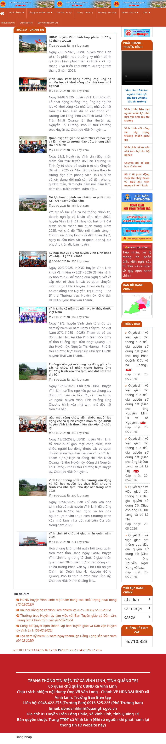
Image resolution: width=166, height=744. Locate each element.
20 (63, 650)
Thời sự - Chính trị (85, 12)
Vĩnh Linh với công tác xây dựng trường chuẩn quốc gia (137, 134)
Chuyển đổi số (26, 22)
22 (71, 650)
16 (46, 650)
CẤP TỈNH (137, 600)
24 (80, 650)
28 (97, 650)
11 (24, 650)
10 (20, 650)
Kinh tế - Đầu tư (130, 12)
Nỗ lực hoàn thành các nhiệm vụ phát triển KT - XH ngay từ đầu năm (80, 198)
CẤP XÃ (137, 617)
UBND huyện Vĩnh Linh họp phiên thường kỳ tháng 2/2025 (80, 38)
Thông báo (131, 323)
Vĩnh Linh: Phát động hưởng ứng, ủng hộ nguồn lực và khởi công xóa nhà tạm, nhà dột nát (80, 82)
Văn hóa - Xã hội (64, 12)
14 (37, 650)
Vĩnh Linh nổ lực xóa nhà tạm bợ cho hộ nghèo (137, 151)
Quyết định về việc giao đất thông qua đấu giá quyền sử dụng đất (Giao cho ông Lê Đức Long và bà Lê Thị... (137, 459)
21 (67, 650)
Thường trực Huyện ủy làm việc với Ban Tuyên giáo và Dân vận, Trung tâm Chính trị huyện (66, 617)
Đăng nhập (24, 737)
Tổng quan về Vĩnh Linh (40, 12)
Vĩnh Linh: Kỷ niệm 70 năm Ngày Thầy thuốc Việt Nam (80, 310)
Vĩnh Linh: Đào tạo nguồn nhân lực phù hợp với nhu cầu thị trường (136, 95)
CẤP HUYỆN (137, 608)
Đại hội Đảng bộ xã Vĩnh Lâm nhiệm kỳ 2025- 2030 (63, 610)
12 (29, 650)
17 (50, 650)
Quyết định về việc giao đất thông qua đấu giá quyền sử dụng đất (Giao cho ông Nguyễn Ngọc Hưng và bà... (137, 556)
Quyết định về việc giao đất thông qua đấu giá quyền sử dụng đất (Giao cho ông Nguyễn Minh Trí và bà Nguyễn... (137, 408)
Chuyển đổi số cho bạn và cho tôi (137, 164)
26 (89, 650)
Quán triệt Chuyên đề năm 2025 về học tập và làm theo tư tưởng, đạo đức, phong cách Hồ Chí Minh (80, 141)
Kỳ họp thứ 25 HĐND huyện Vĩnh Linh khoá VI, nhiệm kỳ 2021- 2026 (80, 254)
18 (55, 650)
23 (75, 650)
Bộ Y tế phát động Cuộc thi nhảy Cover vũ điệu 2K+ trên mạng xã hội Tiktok (137, 180)
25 (84, 650)
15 (42, 650)
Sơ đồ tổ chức (16, 12)
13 (33, 650)
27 (93, 650)
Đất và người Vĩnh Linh (48, 22)
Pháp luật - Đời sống (107, 12)
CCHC (146, 12)
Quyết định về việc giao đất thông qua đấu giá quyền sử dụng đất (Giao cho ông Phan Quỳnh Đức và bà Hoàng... (137, 355)
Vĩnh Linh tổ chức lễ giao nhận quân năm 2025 (80, 535)
